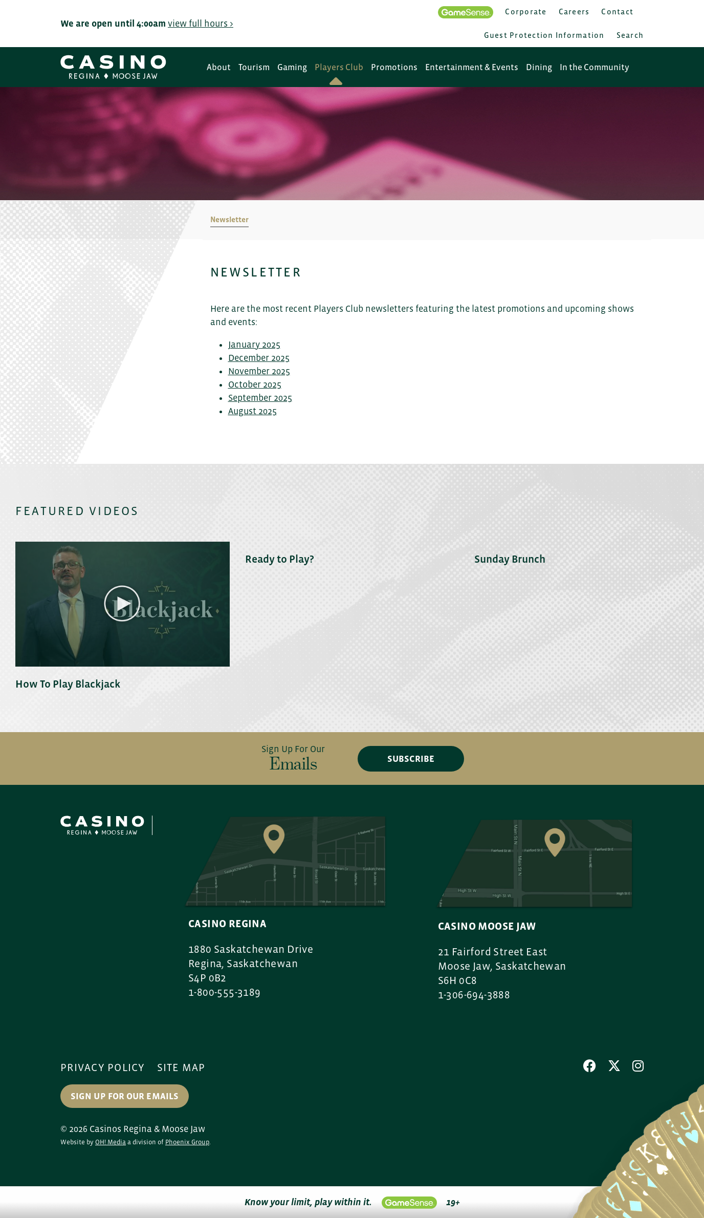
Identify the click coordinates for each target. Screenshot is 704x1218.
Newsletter (229, 219)
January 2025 (254, 344)
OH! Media (110, 1142)
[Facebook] (589, 1066)
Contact (617, 11)
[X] (614, 1066)
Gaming (292, 67)
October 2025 (254, 384)
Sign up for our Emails (125, 1096)
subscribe (410, 759)
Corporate (525, 11)
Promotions (394, 67)
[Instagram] (638, 1066)
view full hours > (200, 23)
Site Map (181, 1067)
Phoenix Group (187, 1142)
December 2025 (259, 358)
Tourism (254, 67)
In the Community (594, 67)
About (219, 67)
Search (630, 35)
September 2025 (260, 398)
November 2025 (259, 371)
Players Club (339, 67)
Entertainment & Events (471, 67)
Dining (539, 67)
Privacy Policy (102, 1067)
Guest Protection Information (544, 35)
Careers (574, 11)
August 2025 (252, 411)
